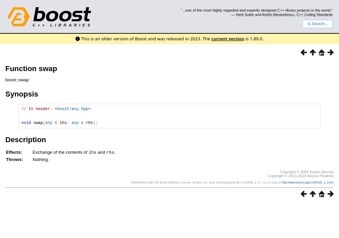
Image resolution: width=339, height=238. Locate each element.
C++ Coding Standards (315, 15)
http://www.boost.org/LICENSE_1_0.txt (307, 186)
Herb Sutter (245, 15)
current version (227, 39)
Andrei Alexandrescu (278, 15)
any (49, 126)
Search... (317, 23)
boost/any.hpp (72, 109)
